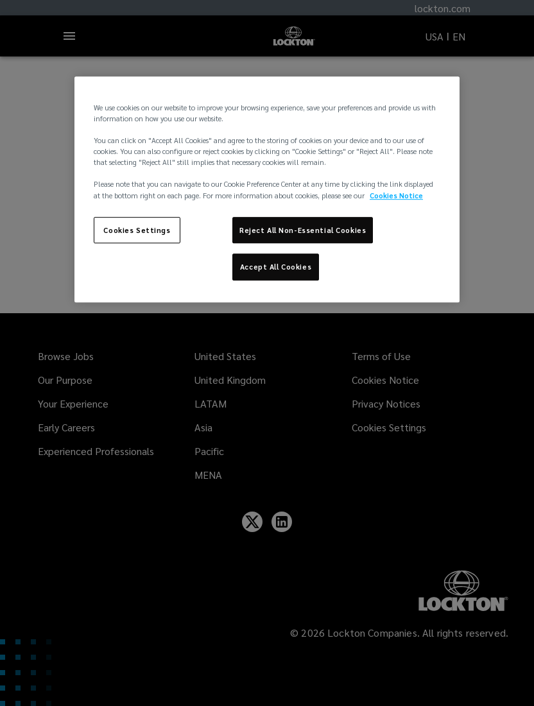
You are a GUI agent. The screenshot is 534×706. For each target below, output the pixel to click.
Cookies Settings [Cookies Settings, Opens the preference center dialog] (136, 230)
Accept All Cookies (275, 267)
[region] (267, 189)
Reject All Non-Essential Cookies (302, 230)
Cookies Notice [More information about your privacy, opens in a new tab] (396, 195)
